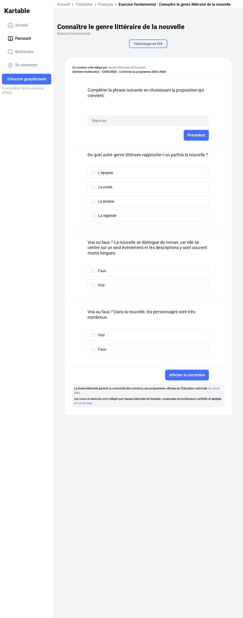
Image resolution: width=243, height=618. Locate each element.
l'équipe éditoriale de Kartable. (126, 67)
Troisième (84, 4)
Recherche (20, 52)
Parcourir (19, 38)
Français (105, 4)
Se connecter (23, 65)
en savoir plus (83, 403)
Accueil (18, 25)
